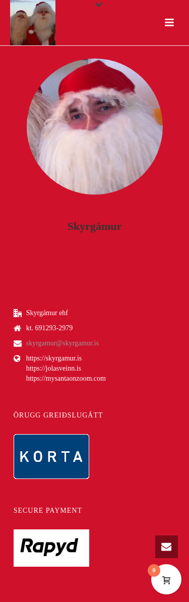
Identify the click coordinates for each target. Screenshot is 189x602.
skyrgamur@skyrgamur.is (62, 343)
